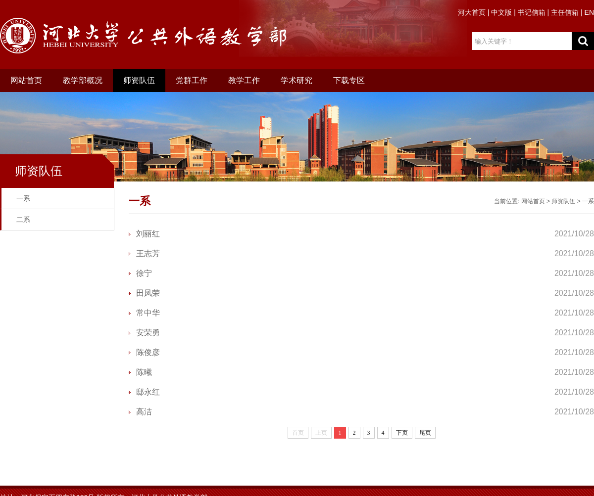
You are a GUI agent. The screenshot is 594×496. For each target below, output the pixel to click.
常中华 (148, 313)
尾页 (425, 432)
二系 (23, 220)
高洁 (144, 411)
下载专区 (349, 80)
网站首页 (26, 80)
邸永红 (148, 392)
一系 (23, 198)
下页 (402, 432)
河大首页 (472, 12)
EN (589, 12)
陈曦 (144, 372)
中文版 (501, 12)
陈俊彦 (148, 352)
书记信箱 (531, 12)
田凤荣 (148, 293)
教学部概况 (82, 80)
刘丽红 (148, 233)
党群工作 (191, 80)
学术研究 (296, 80)
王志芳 (148, 253)
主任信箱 (565, 12)
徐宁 (144, 273)
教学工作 (244, 80)
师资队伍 (139, 80)
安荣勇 (148, 332)
